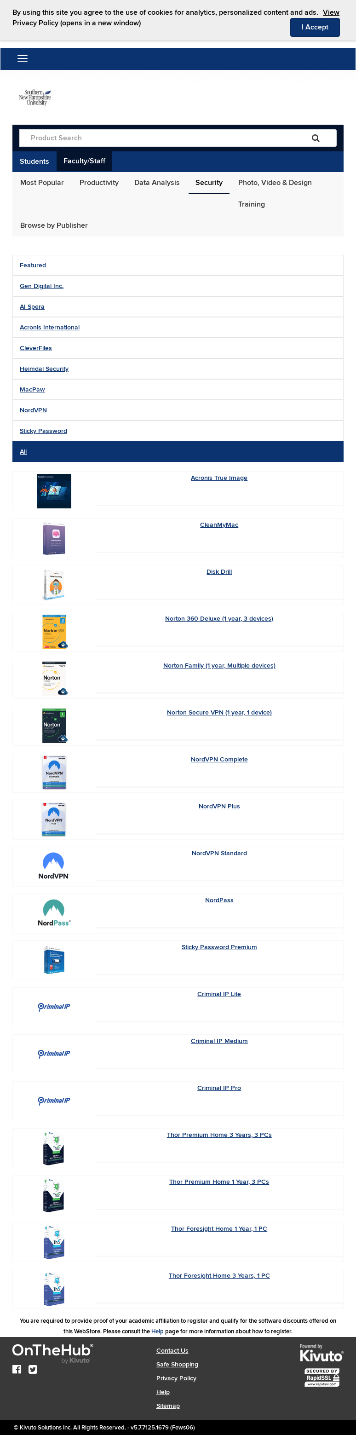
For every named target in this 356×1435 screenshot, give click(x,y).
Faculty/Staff (84, 161)
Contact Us (172, 1350)
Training (251, 204)
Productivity (99, 182)
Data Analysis (157, 182)
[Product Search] (157, 138)
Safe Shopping (177, 1364)
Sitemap (168, 1406)
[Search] (315, 138)
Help (157, 1331)
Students (34, 161)
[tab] (178, 265)
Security (209, 182)
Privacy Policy (176, 1378)
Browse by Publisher (54, 225)
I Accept (321, 27)
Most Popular (42, 182)
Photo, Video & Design (275, 182)
